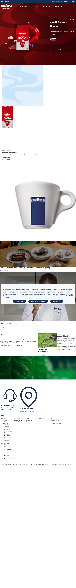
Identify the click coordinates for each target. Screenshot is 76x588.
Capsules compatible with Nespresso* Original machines (8, 420)
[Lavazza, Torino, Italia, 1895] (7, 6)
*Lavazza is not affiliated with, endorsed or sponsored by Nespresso (8, 437)
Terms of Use (42, 407)
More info (62, 49)
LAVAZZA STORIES (18, 406)
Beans (5, 410)
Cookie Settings (8, 445)
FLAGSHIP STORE (27, 398)
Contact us (29, 409)
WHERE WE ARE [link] (57, 6)
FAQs (27, 407)
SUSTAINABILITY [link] (46, 6)
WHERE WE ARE (18, 410)
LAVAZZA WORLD (5, 1)
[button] (73, 6)
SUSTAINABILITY (18, 407)
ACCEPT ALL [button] (19, 301)
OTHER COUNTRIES (56, 412)
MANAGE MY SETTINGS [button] (38, 301)
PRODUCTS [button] (23, 6)
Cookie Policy (7, 444)
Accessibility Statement (10, 447)
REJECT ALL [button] (56, 301)
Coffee (3, 407)
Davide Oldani (5, 312)
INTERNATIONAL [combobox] (55, 409)
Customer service (8, 394)
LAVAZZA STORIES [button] (34, 6)
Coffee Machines (5, 432)
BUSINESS (71, 1)
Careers (28, 410)
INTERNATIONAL (55, 411)
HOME (65, 1)
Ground (6, 412)
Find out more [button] (4, 316)
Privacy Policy (7, 442)
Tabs (5, 409)
